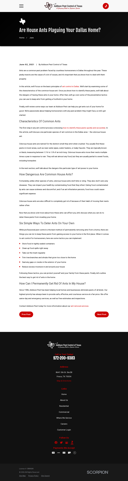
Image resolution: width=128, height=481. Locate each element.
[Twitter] (61, 442)
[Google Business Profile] (66, 442)
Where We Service (64, 418)
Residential (64, 406)
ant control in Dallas (70, 86)
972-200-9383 (64, 358)
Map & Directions (64, 381)
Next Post (101, 314)
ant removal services (80, 306)
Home (64, 394)
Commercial (64, 412)
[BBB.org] (72, 442)
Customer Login (64, 430)
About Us (64, 400)
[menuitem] (22, 476)
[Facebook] (56, 442)
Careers (64, 424)
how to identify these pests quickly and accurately (84, 128)
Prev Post (26, 314)
